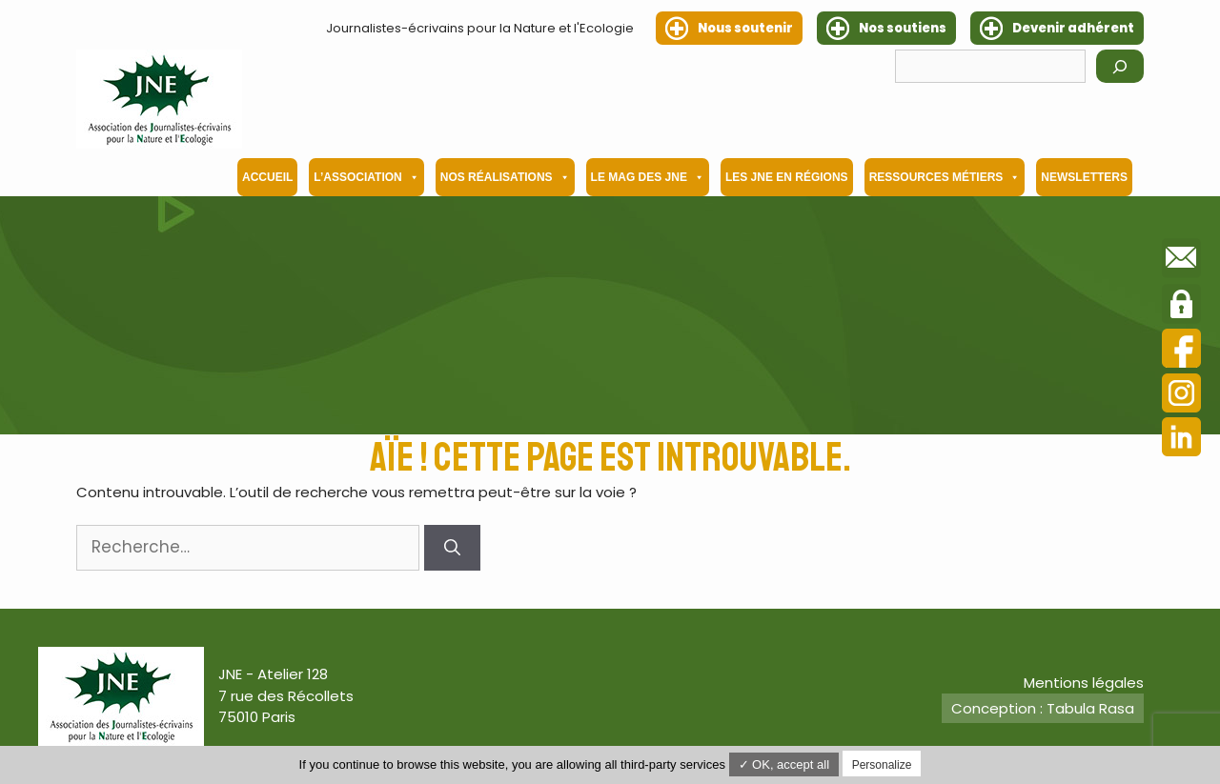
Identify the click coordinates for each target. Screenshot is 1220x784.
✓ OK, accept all (784, 764)
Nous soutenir (745, 28)
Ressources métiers (945, 177)
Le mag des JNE (647, 177)
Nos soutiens (902, 28)
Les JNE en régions (786, 177)
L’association (366, 177)
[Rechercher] (1120, 66)
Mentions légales (1084, 683)
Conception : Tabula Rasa (1042, 708)
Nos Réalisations (505, 177)
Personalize (882, 765)
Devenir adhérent (1073, 28)
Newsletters (1084, 177)
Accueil (267, 177)
